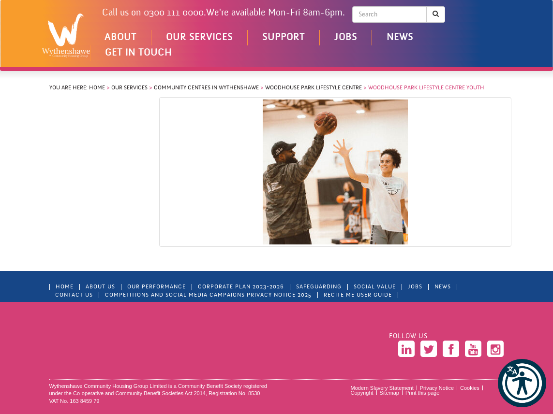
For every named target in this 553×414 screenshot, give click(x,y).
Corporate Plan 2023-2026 (241, 287)
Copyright (362, 393)
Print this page (422, 393)
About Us (100, 287)
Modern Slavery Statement (382, 388)
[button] (522, 383)
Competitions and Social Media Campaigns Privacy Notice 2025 (208, 295)
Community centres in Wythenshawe (206, 88)
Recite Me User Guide (358, 295)
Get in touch (138, 53)
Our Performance (156, 287)
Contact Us (74, 295)
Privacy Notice (437, 388)
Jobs (345, 38)
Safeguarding (319, 287)
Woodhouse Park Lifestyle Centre (313, 88)
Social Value (375, 287)
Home (97, 88)
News (400, 38)
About (120, 38)
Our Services (199, 38)
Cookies (469, 388)
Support (283, 38)
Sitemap (389, 393)
